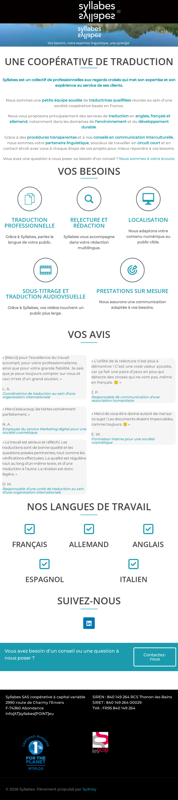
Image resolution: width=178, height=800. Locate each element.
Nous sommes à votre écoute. (147, 158)
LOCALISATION (148, 219)
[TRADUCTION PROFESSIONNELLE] (29, 199)
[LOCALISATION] (148, 199)
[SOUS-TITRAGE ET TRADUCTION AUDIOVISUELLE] (45, 269)
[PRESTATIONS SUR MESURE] (132, 269)
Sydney (89, 788)
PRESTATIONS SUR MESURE (132, 290)
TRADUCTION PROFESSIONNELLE (29, 222)
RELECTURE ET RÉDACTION (89, 222)
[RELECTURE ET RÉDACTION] (89, 199)
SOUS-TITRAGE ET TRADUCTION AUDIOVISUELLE (46, 293)
